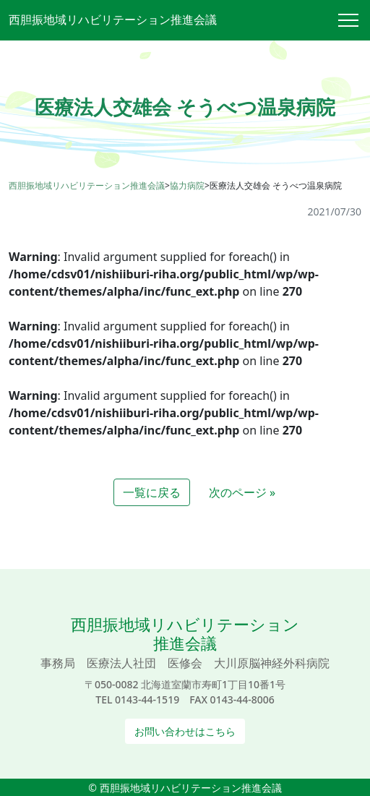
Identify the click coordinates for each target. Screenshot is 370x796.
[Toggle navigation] (354, 20)
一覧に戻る (152, 492)
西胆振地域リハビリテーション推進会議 (113, 19)
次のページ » (242, 492)
